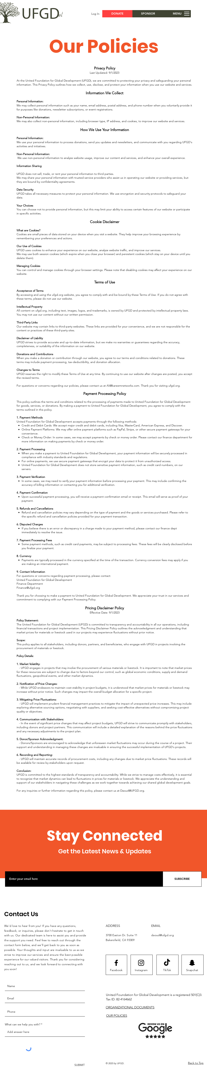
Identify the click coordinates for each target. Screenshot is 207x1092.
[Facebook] (116, 970)
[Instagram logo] (141, 963)
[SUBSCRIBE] (182, 879)
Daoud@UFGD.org (132, 790)
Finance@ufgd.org (28, 588)
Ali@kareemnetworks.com (123, 385)
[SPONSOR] (148, 13)
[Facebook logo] (116, 963)
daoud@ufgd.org (162, 935)
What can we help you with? (22, 1024)
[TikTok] (167, 970)
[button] (60, 14)
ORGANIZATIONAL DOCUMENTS (130, 1007)
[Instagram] (141, 970)
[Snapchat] (192, 970)
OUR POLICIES (116, 1016)
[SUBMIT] (79, 1065)
